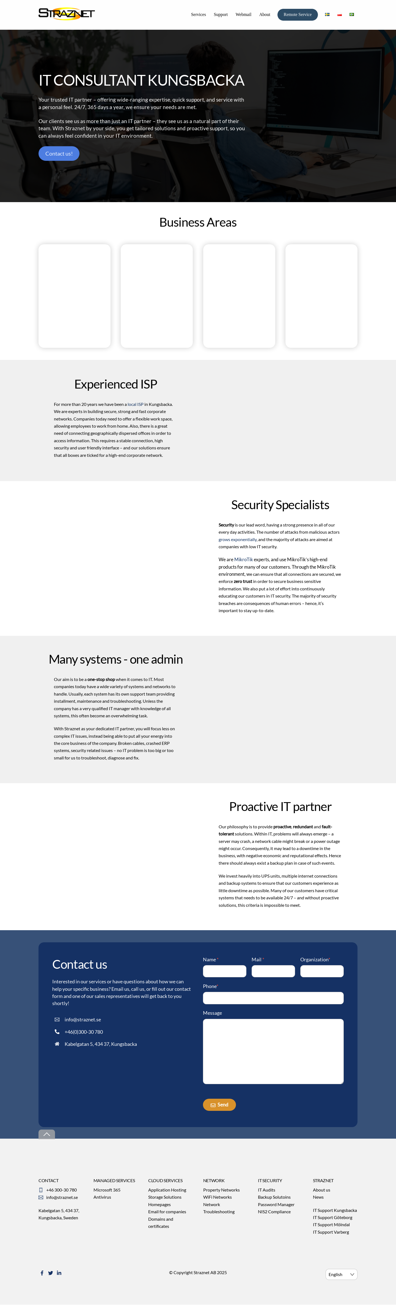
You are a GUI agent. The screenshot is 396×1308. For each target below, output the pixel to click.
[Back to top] (46, 1138)
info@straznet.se (62, 1201)
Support (221, 15)
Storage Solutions (165, 1201)
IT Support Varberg (331, 1235)
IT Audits (266, 1193)
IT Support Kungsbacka (335, 1214)
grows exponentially (238, 540)
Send (220, 1108)
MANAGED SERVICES (114, 1184)
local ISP (136, 406)
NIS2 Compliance (274, 1215)
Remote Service (298, 15)
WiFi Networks (217, 1201)
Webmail (243, 15)
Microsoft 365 (107, 1193)
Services (198, 15)
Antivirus (102, 1201)
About (264, 15)
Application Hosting (167, 1193)
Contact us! (59, 156)
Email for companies (167, 1215)
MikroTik (243, 561)
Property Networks (221, 1193)
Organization (315, 961)
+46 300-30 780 (61, 1193)
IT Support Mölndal (331, 1228)
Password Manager (276, 1208)
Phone (210, 988)
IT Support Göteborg (332, 1221)
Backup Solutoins (274, 1201)
